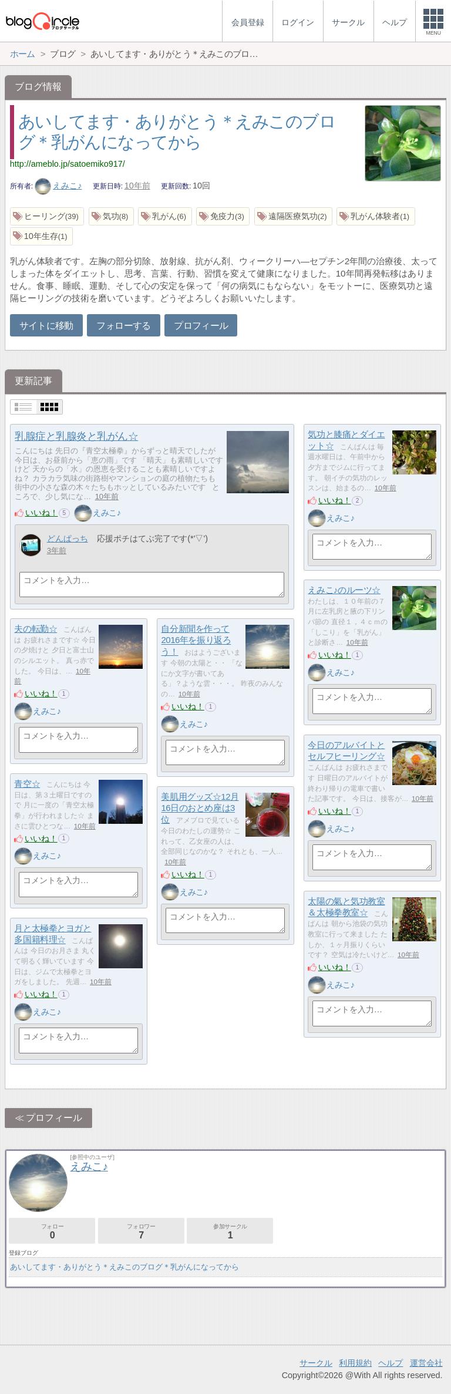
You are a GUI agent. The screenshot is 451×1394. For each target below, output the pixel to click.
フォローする (123, 326)
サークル (315, 1363)
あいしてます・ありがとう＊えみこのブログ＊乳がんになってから (124, 1266)
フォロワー (141, 1231)
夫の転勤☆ (35, 629)
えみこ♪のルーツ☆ (344, 590)
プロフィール (201, 326)
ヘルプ (390, 1363)
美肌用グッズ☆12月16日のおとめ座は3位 (199, 808)
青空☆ (27, 784)
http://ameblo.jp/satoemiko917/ (67, 164)
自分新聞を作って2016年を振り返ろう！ (196, 640)
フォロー (52, 1231)
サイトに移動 (46, 326)
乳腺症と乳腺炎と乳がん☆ (76, 436)
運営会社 (426, 1363)
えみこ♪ (58, 185)
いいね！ (41, 512)
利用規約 (355, 1363)
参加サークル (230, 1231)
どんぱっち (67, 538)
